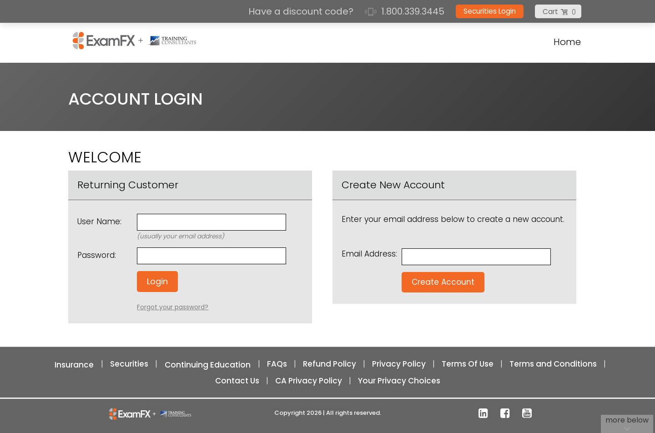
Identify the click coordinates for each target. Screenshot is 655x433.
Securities (129, 363)
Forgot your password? (172, 307)
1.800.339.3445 (404, 11)
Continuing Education (208, 364)
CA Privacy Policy (308, 380)
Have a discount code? (302, 11)
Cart (550, 11)
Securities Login (490, 11)
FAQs (277, 363)
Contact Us (237, 380)
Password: (96, 255)
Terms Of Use (468, 363)
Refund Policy (329, 363)
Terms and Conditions (553, 363)
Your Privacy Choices (399, 380)
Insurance (74, 364)
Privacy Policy (399, 363)
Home (567, 41)
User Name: (99, 221)
